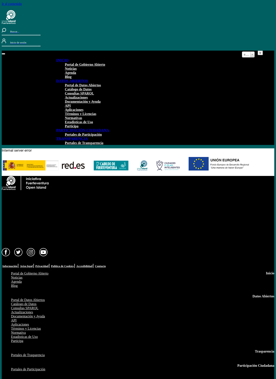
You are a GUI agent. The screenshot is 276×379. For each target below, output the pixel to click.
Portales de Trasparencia (28, 355)
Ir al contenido (12, 4)
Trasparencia (264, 351)
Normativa (18, 332)
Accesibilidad (84, 266)
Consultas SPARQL (79, 93)
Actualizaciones (76, 97)
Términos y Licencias (80, 114)
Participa (71, 126)
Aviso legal (26, 266)
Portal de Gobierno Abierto (85, 64)
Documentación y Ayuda (83, 101)
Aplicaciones (74, 110)
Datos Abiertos (263, 296)
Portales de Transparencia (84, 143)
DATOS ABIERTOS (72, 81)
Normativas (73, 118)
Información (9, 266)
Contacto (100, 266)
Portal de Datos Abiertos (83, 85)
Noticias (71, 68)
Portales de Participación (83, 134)
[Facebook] (6, 255)
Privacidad (42, 266)
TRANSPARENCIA (72, 139)
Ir (260, 52)
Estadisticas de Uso (79, 122)
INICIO (62, 60)
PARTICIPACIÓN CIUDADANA (82, 130)
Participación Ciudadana (255, 365)
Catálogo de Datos (78, 89)
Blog (68, 77)
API (68, 105)
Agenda (70, 73)
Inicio (270, 273)
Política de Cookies (62, 266)
